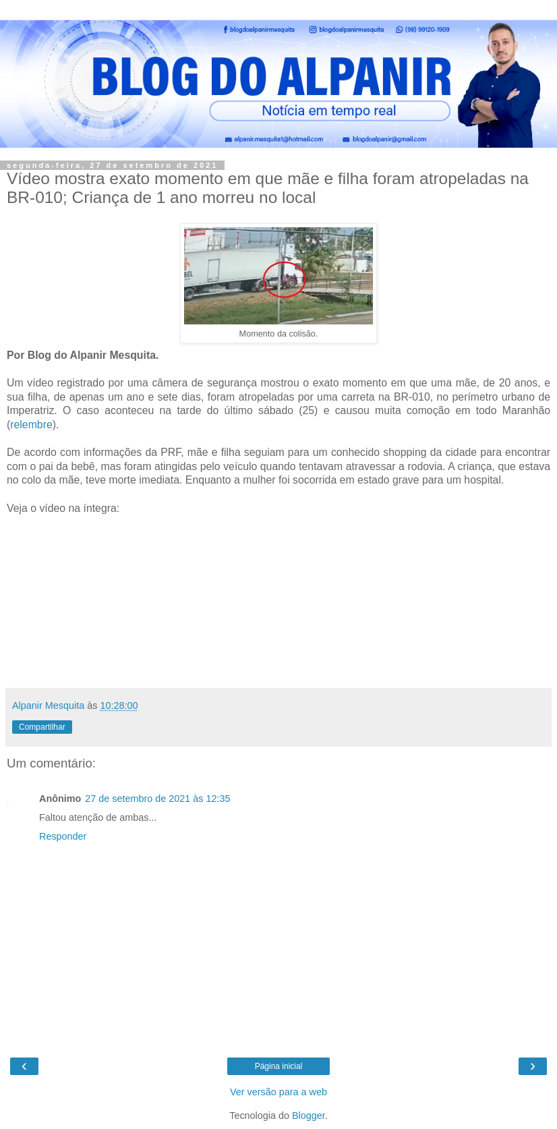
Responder (62, 836)
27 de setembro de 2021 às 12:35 (157, 798)
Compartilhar (42, 727)
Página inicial (279, 1066)
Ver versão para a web (278, 1092)
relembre (31, 424)
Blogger (308, 1115)
